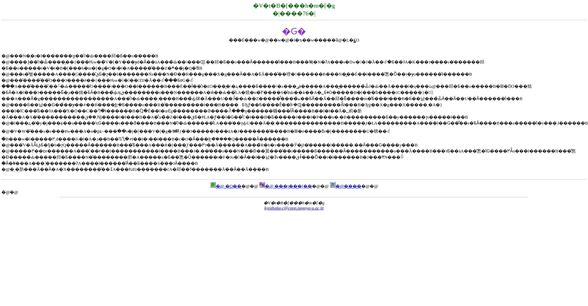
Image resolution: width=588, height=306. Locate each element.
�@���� (345, 186)
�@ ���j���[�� (285, 186)
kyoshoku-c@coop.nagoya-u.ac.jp (294, 208)
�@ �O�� (225, 186)
